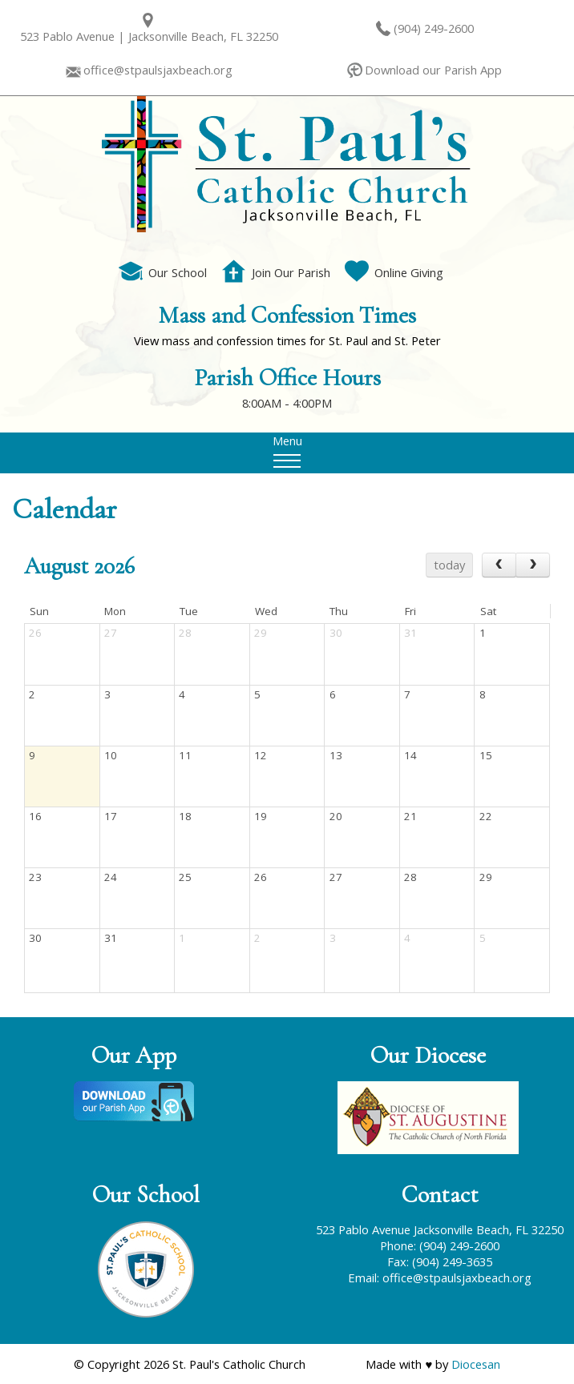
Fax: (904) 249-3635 (439, 1261)
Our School (163, 272)
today (449, 565)
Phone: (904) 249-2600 (439, 1245)
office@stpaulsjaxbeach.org (157, 70)
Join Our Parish (276, 272)
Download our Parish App (433, 70)
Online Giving (394, 272)
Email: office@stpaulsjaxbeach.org (440, 1277)
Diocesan (475, 1364)
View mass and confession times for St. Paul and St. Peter (287, 340)
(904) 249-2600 (434, 28)
